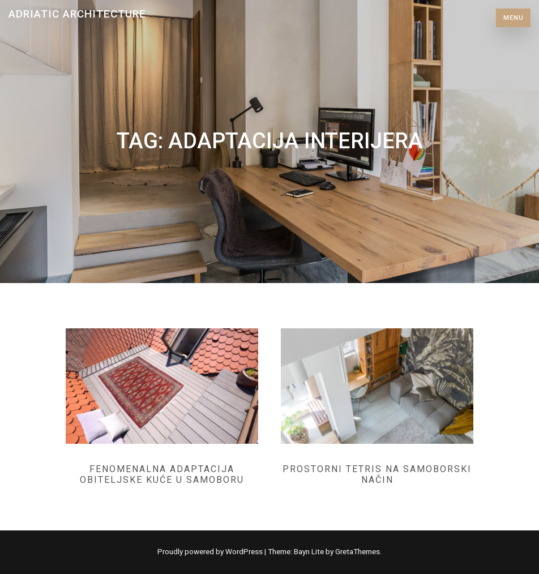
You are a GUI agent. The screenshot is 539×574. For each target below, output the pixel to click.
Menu (513, 18)
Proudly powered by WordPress (210, 551)
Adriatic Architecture (77, 13)
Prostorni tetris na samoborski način (377, 474)
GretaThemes (357, 551)
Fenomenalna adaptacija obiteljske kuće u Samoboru (162, 474)
